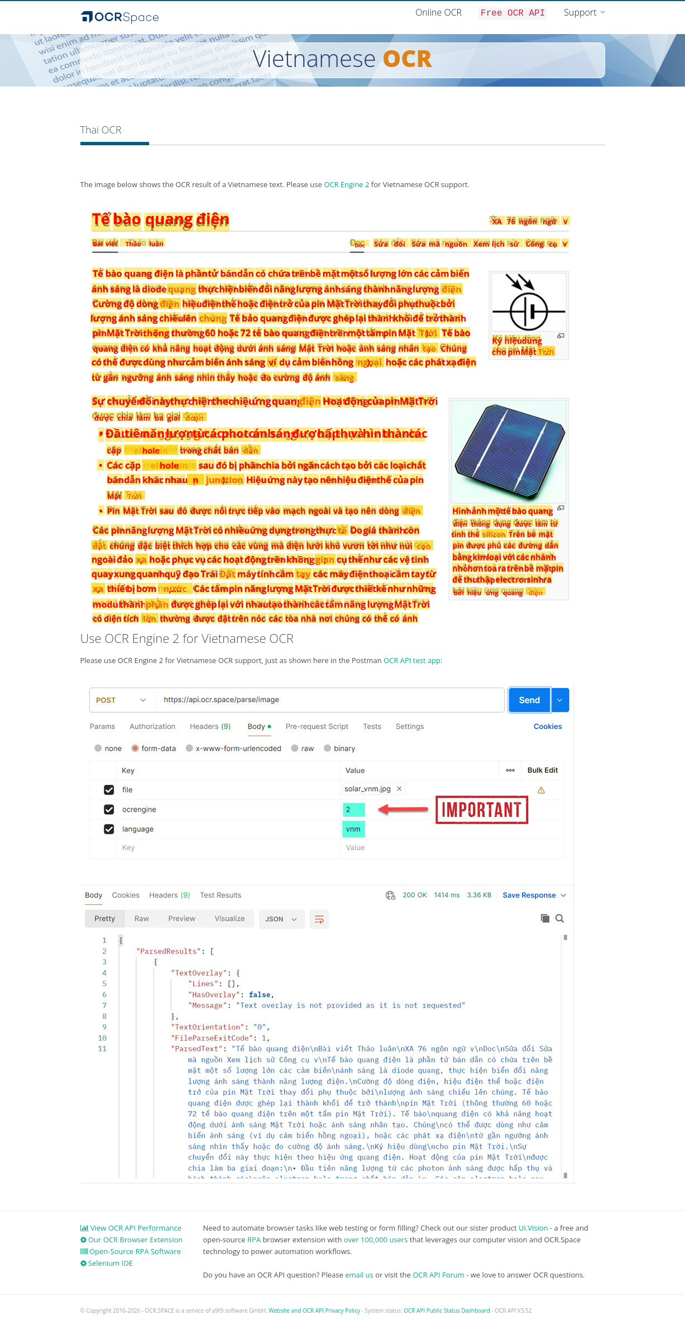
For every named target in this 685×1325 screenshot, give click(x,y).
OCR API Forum (438, 1275)
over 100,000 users (376, 1240)
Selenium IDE (106, 1263)
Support (580, 12)
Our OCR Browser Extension (131, 1240)
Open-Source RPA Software (130, 1251)
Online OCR (438, 12)
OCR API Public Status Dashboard (447, 1310)
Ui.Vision (533, 1228)
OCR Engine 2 (346, 184)
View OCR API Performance (131, 1228)
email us (359, 1275)
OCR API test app (412, 660)
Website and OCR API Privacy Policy (314, 1310)
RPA (254, 1240)
